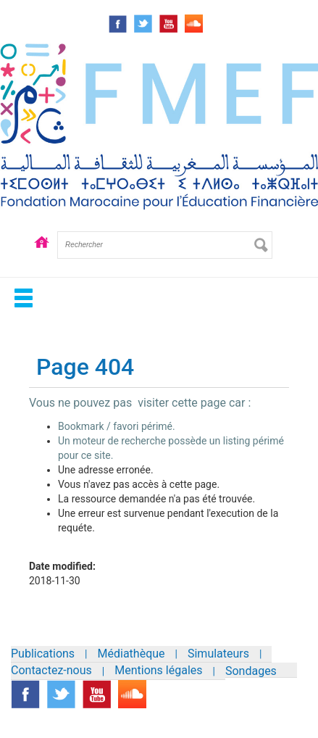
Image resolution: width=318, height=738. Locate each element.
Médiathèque (131, 653)
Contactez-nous (51, 670)
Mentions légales (158, 670)
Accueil (41, 255)
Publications (43, 653)
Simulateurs (218, 653)
